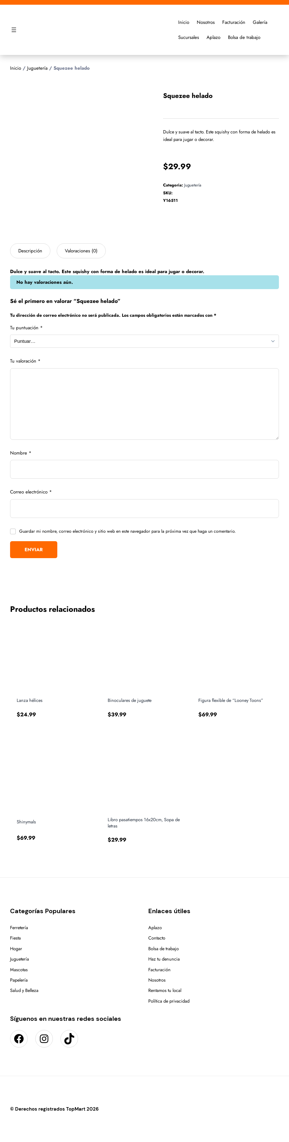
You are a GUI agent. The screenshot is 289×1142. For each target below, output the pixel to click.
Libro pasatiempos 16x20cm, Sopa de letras (144, 822)
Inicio (15, 68)
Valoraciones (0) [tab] (81, 250)
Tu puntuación (26, 327)
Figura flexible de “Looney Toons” (230, 700)
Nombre (20, 453)
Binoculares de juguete (129, 700)
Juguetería (37, 68)
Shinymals (26, 822)
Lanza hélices (29, 700)
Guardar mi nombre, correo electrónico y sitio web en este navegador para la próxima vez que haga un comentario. (127, 531)
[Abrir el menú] (14, 30)
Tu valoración (25, 361)
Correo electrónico (31, 491)
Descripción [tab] (30, 250)
